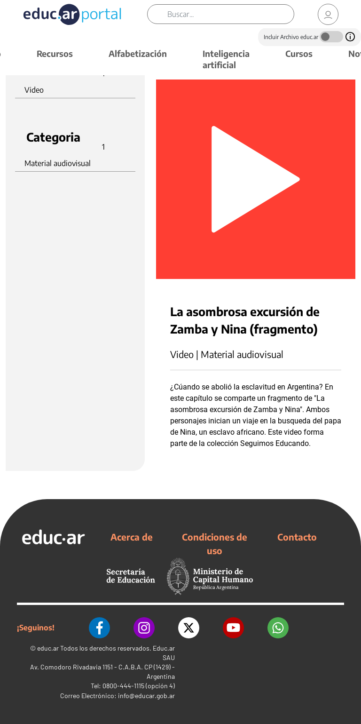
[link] (328, 14)
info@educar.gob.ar (146, 696)
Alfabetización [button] (138, 53)
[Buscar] (230, 14)
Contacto (297, 536)
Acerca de (131, 536)
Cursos (299, 53)
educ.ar (48, 648)
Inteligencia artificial (226, 59)
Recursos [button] (55, 53)
